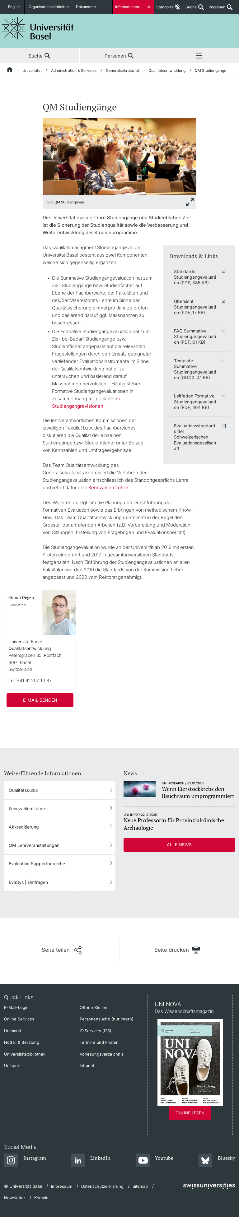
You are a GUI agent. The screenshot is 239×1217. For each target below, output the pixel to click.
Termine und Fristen (99, 1042)
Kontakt (41, 1197)
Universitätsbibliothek (24, 1054)
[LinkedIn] (91, 1161)
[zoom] (120, 156)
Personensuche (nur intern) (107, 1018)
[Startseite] (10, 70)
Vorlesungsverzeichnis (102, 1054)
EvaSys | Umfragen (28, 882)
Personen (215, 9)
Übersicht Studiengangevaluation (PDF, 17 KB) (195, 307)
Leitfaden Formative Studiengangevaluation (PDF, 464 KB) (195, 401)
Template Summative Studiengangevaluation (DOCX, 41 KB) (195, 369)
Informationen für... (131, 7)
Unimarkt (12, 1030)
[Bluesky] (217, 1161)
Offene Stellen (93, 1007)
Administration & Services (73, 70)
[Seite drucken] (177, 950)
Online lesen (190, 1112)
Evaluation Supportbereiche (37, 863)
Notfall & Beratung (21, 1042)
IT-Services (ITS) (95, 1030)
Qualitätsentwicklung (166, 70)
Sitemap (140, 1186)
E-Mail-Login (16, 1007)
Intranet (87, 1065)
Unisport (12, 1065)
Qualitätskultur (23, 790)
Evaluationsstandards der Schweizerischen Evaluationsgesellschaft (195, 437)
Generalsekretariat (122, 70)
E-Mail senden (40, 700)
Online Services (19, 1018)
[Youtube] (155, 1161)
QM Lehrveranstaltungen (34, 845)
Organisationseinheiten (49, 7)
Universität (32, 70)
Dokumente (86, 7)
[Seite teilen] (61, 950)
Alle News (179, 844)
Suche (190, 9)
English (14, 7)
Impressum (61, 1186)
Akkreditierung (24, 826)
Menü (199, 56)
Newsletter (14, 1197)
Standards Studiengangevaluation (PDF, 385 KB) (195, 277)
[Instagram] (25, 1161)
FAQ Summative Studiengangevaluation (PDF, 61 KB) (195, 336)
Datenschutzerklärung (102, 1186)
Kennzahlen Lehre (108, 487)
